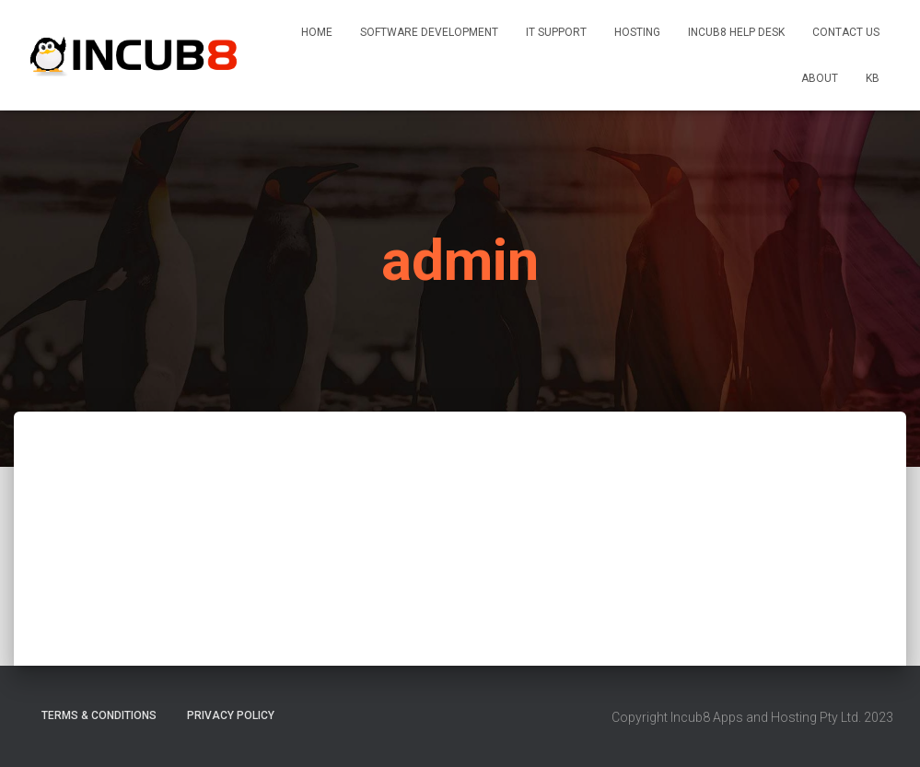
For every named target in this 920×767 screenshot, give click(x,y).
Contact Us (845, 32)
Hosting (637, 32)
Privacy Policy (230, 715)
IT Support (556, 32)
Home (316, 32)
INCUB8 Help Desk (736, 32)
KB (872, 78)
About (819, 78)
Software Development (429, 32)
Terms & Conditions (99, 715)
